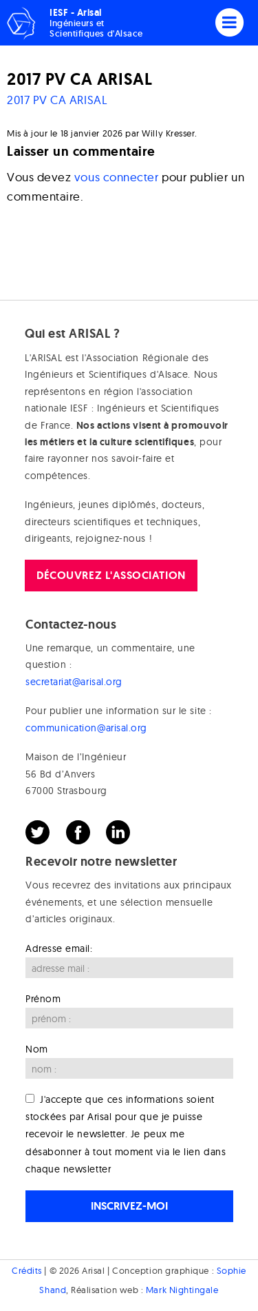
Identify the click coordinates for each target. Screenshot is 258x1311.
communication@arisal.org (86, 728)
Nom (36, 1049)
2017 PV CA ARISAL (57, 99)
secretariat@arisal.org (73, 681)
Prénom (43, 999)
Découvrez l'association (110, 575)
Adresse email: (59, 948)
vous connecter (116, 177)
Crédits (27, 1270)
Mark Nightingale (182, 1289)
